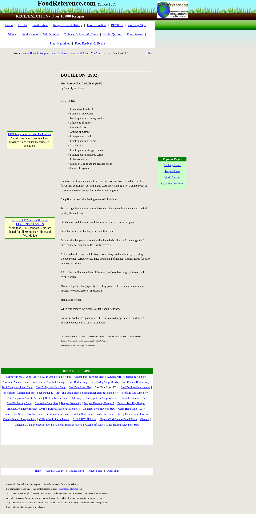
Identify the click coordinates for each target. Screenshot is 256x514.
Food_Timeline (96, 25)
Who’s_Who (51, 34)
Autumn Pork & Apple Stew (89, 376)
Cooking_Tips (137, 25)
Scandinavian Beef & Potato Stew (100, 392)
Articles (22, 25)
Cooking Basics (172, 165)
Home (9, 25)
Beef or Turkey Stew (56, 398)
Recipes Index (76, 470)
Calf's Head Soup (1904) (131, 408)
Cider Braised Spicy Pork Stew (122, 424)
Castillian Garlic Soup (57, 414)
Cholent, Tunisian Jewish (68, 424)
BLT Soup (75, 398)
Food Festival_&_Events (90, 43)
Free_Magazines (60, 43)
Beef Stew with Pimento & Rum (24, 398)
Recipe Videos (172, 171)
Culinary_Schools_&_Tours (81, 34)
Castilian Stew (34, 414)
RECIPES (117, 25)
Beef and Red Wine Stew (135, 392)
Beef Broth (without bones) (135, 387)
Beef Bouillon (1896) (80, 387)
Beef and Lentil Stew (67, 392)
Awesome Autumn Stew (15, 382)
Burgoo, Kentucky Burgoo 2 (99, 403)
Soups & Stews (59, 53)
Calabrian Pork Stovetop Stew (99, 408)
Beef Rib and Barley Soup (135, 382)
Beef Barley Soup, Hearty (104, 382)
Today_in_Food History (67, 25)
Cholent (144, 419)
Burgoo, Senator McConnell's (64, 408)
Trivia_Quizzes (112, 34)
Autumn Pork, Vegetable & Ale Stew (126, 376)
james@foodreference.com (70, 489)
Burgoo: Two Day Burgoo (131, 403)
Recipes (43, 53)
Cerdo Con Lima (104, 414)
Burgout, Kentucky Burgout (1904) (26, 408)
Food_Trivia (39, 25)
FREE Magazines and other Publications (29, 134)
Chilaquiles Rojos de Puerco (54, 419)
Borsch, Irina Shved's (133, 398)
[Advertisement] (30, 95)
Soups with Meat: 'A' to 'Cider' (86, 53)
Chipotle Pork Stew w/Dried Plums (118, 419)
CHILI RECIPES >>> (84, 419)
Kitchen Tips (95, 470)
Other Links (113, 470)
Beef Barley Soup (77, 382)
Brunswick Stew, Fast (46, 403)
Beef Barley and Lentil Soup (17, 387)
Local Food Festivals (172, 183)
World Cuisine (172, 177)
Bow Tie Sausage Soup (19, 403)
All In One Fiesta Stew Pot (56, 376)
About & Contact (55, 470)
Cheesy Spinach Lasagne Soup (19, 419)
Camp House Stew (14, 414)
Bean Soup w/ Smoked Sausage (48, 382)
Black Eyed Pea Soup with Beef (102, 398)
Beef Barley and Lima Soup (50, 387)
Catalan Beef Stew (82, 414)
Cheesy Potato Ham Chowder (132, 414)
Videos (12, 34)
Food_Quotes (30, 34)
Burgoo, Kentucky (71, 403)
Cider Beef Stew (94, 424)
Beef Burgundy (45, 392)
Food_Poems (135, 34)
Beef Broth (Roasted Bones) (18, 392)
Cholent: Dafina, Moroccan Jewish (33, 424)
